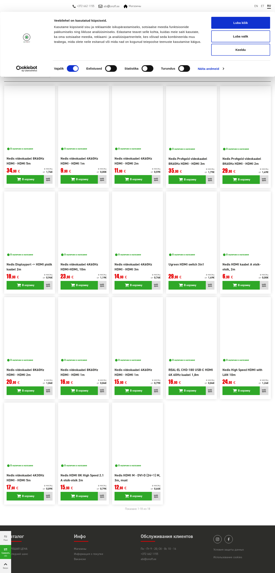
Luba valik (240, 24)
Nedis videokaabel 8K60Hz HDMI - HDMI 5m (25, 161)
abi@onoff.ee (148, 559)
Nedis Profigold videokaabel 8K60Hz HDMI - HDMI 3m (188, 161)
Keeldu (240, 38)
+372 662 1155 (149, 554)
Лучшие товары (36, 74)
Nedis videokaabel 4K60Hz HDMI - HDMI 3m (133, 266)
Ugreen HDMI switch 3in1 (186, 264)
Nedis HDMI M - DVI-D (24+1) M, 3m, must (137, 477)
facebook (229, 539)
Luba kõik (240, 11)
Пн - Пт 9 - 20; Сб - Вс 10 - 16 (158, 549)
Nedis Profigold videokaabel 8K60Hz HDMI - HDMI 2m (241, 161)
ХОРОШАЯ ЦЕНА (17, 549)
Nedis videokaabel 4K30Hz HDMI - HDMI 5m (25, 477)
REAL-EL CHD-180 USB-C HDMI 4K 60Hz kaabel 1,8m (191, 372)
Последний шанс (17, 554)
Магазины (80, 549)
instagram (217, 539)
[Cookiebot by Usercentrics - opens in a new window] (27, 57)
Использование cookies (227, 557)
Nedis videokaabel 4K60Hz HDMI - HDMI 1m (79, 161)
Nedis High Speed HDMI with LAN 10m (242, 372)
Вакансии (80, 559)
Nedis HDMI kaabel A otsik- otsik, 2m (241, 266)
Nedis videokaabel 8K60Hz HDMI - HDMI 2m (25, 372)
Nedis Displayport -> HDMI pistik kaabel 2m (29, 266)
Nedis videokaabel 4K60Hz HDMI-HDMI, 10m (79, 266)
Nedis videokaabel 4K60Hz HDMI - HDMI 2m (133, 161)
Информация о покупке (88, 554)
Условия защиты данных (228, 550)
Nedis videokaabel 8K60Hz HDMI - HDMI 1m (79, 372)
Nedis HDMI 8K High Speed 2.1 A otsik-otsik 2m (82, 477)
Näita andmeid (208, 56)
